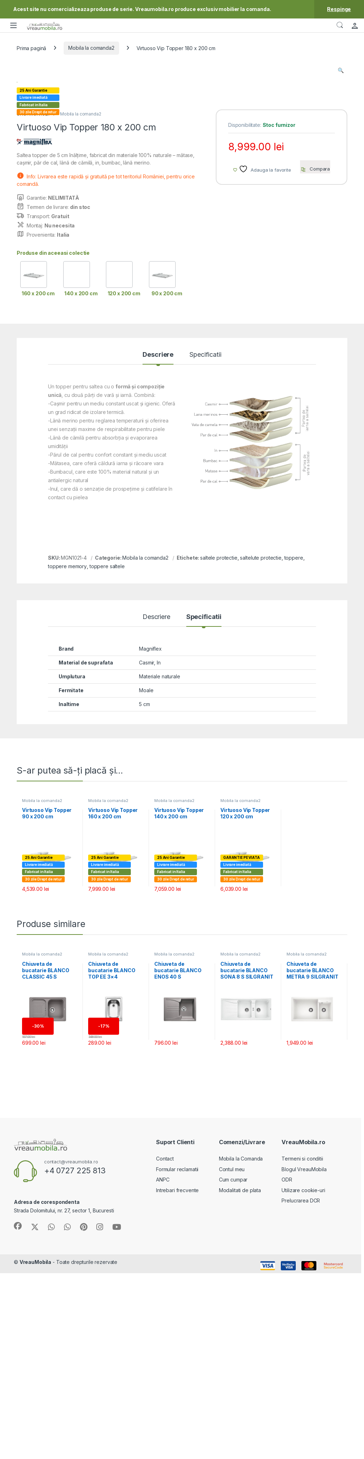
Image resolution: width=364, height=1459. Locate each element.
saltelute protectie (260, 747)
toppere (293, 747)
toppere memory (67, 756)
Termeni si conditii (302, 1348)
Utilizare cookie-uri (303, 1380)
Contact (165, 1348)
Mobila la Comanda (241, 1348)
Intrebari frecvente (177, 1380)
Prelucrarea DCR (301, 1390)
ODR (287, 1369)
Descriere (158, 544)
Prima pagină (31, 48)
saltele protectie (218, 747)
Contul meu (232, 1359)
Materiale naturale (159, 866)
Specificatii (205, 544)
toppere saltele (107, 756)
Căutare (340, 25)
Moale (146, 880)
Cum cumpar (233, 1369)
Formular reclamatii (177, 1359)
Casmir (146, 852)
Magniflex (150, 838)
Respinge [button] (339, 9)
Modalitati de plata (240, 1380)
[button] (341, 70)
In (159, 852)
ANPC (162, 1369)
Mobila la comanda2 (91, 48)
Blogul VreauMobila (304, 1359)
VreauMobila (35, 1452)
